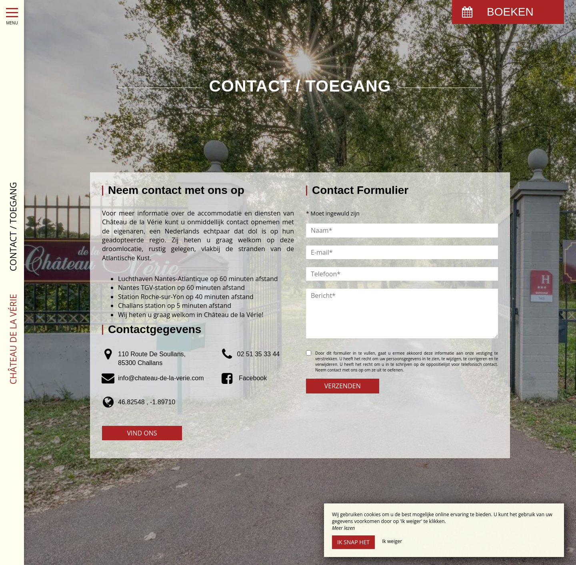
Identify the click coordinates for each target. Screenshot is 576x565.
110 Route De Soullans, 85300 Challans (152, 358)
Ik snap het (353, 542)
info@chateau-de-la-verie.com (161, 378)
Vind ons (142, 433)
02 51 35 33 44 (258, 354)
